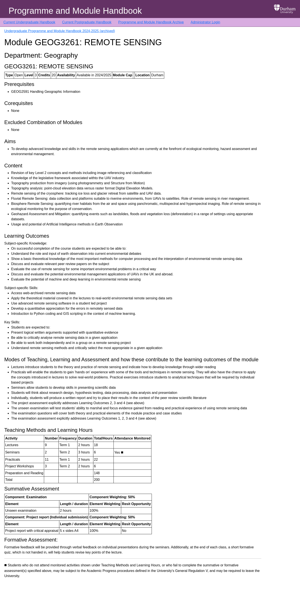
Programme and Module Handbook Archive (151, 22)
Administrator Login (205, 22)
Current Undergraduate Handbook (29, 22)
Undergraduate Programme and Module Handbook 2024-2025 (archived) (59, 31)
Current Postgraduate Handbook (86, 22)
